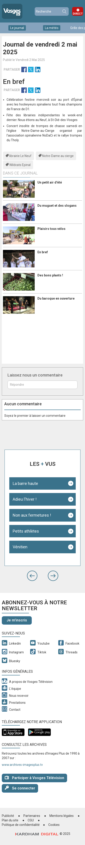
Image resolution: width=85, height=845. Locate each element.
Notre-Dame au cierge (58, 156)
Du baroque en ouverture (56, 298)
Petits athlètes (26, 531)
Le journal (17, 28)
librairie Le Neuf (20, 156)
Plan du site (10, 820)
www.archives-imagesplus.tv (22, 765)
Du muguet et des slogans (57, 205)
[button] (32, 575)
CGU (31, 820)
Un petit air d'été (49, 182)
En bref (42, 252)
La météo (51, 28)
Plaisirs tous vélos (51, 229)
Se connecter (20, 788)
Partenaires (31, 816)
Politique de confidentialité (21, 825)
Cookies (54, 825)
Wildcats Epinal (20, 165)
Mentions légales (61, 816)
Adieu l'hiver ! (24, 499)
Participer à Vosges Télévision (34, 777)
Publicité (8, 816)
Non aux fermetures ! (32, 515)
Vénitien (20, 547)
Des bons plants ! (50, 275)
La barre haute (25, 483)
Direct (78, 13)
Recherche (64, 11)
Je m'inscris (17, 620)
